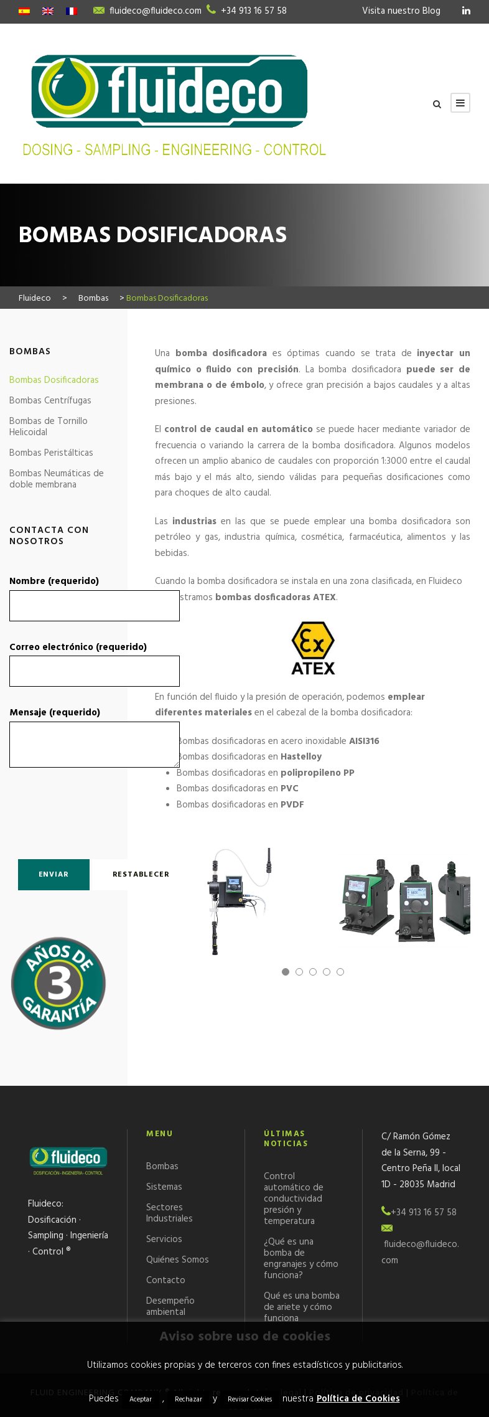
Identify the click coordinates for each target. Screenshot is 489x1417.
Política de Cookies (358, 1398)
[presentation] (82, 810)
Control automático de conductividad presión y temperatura (294, 1199)
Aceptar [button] (140, 1399)
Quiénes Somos (177, 1260)
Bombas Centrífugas (50, 400)
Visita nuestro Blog (401, 11)
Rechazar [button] (188, 1399)
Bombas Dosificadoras (54, 380)
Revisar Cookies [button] (250, 1399)
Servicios (164, 1239)
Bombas (162, 1166)
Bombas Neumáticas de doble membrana (56, 479)
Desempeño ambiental (170, 1307)
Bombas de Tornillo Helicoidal (48, 427)
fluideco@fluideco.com (155, 11)
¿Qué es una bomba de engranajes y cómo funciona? (301, 1259)
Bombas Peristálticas (51, 453)
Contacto (165, 1280)
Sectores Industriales (169, 1213)
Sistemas (164, 1187)
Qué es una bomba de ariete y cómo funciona (302, 1307)
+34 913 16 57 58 (254, 11)
